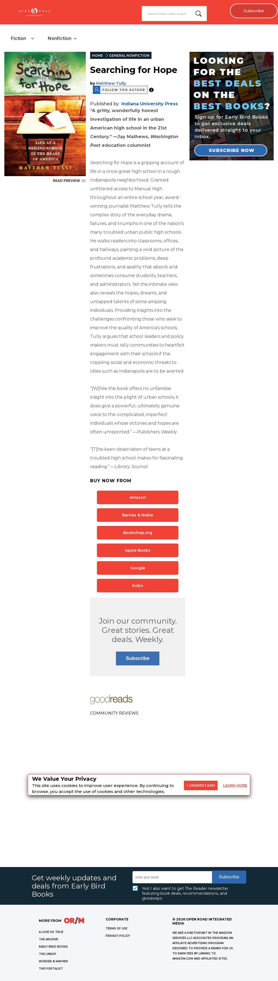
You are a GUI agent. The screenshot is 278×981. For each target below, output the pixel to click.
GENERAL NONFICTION (129, 55)
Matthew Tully (111, 83)
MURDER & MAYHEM (53, 961)
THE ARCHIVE (48, 939)
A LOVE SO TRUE (51, 932)
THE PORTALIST (51, 968)
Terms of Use (116, 928)
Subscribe (254, 10)
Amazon (137, 497)
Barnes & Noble (137, 515)
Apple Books (137, 550)
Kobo (137, 585)
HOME (97, 55)
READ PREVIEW (69, 181)
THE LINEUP (47, 954)
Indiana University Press (149, 103)
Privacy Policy (118, 936)
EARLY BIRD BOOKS (53, 946)
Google (137, 568)
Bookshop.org (137, 532)
